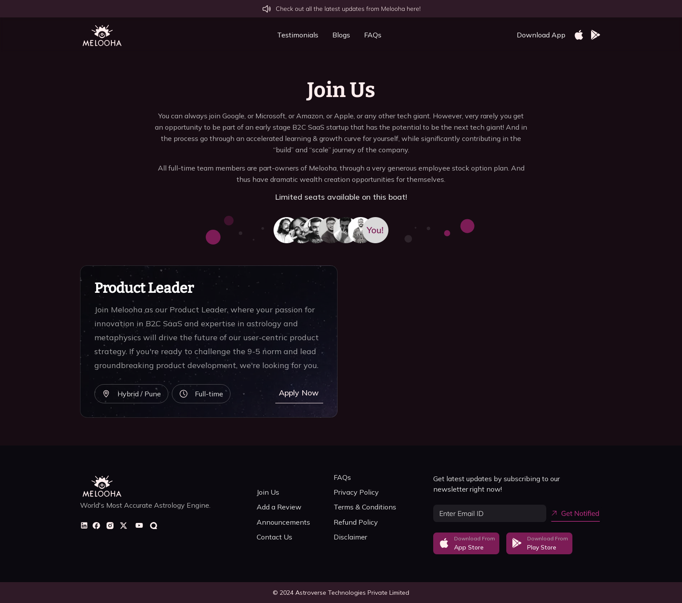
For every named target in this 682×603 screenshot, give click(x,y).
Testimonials (297, 34)
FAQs (372, 34)
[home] (102, 35)
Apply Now (299, 393)
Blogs (341, 34)
